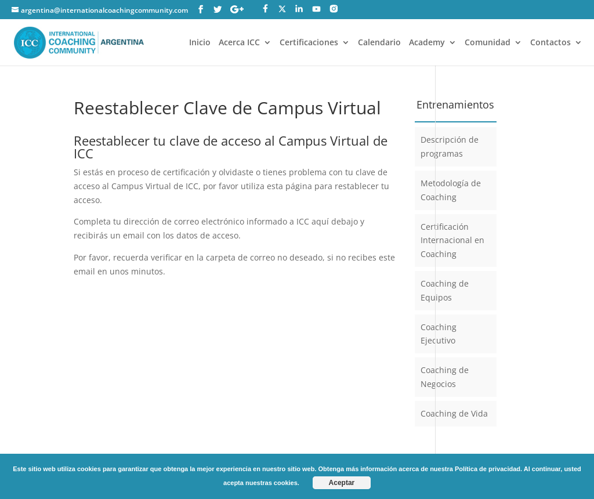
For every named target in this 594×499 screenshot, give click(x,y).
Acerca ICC (239, 43)
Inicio (200, 43)
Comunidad (487, 43)
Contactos (550, 43)
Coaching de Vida (454, 413)
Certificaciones (309, 43)
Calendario (379, 43)
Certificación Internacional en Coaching (452, 240)
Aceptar (342, 483)
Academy (427, 43)
